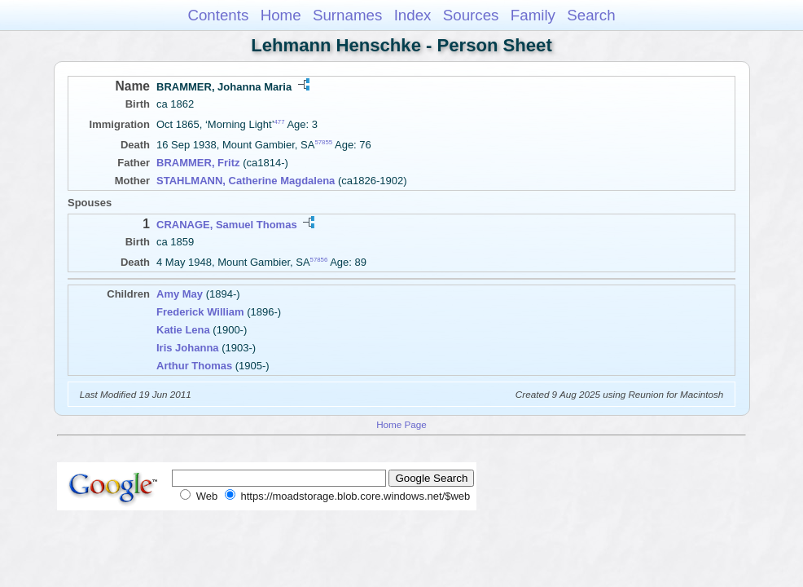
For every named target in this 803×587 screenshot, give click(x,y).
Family (533, 15)
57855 (323, 142)
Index (413, 15)
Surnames (347, 15)
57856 (319, 259)
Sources (471, 15)
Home (281, 15)
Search (591, 15)
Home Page (401, 424)
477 (279, 122)
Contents (217, 15)
